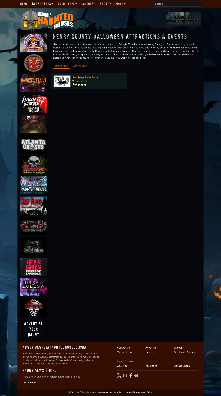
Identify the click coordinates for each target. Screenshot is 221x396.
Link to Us (151, 352)
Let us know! (30, 382)
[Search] (177, 3)
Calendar (88, 4)
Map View (80, 65)
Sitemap (178, 347)
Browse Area (41, 4)
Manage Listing (182, 365)
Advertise (122, 365)
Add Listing (151, 365)
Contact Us (123, 347)
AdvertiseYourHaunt (33, 329)
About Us (150, 347)
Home (24, 4)
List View (61, 65)
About (104, 4)
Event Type (66, 4)
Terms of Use (124, 352)
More (119, 4)
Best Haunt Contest (185, 352)
